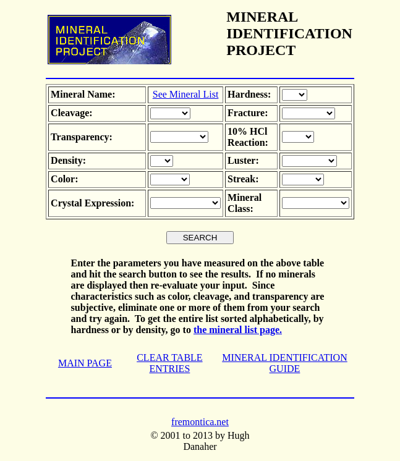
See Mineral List (186, 94)
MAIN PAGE (85, 363)
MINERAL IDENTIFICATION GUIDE (284, 363)
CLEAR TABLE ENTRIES (169, 363)
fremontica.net (200, 422)
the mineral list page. (238, 329)
